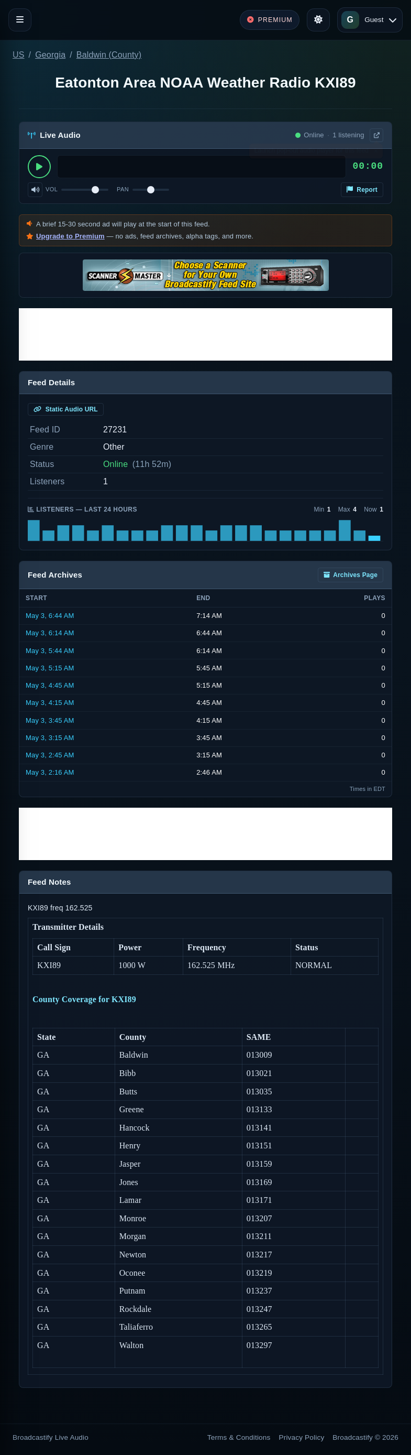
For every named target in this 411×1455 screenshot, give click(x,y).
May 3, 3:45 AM (50, 720)
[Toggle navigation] (19, 19)
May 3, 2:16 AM (50, 772)
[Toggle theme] (318, 19)
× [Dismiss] (375, 153)
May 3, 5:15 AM (50, 668)
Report (362, 189)
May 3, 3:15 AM (50, 738)
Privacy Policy (302, 1437)
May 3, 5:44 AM (50, 651)
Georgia (50, 54)
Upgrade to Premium (70, 236)
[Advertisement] (205, 334)
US (19, 54)
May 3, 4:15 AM (50, 703)
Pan (123, 189)
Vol (52, 189)
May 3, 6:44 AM (50, 616)
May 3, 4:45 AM (50, 685)
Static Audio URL (66, 409)
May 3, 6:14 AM (50, 633)
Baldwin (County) (108, 54)
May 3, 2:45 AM (50, 755)
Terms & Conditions (239, 1437)
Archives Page (350, 575)
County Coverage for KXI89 (84, 999)
